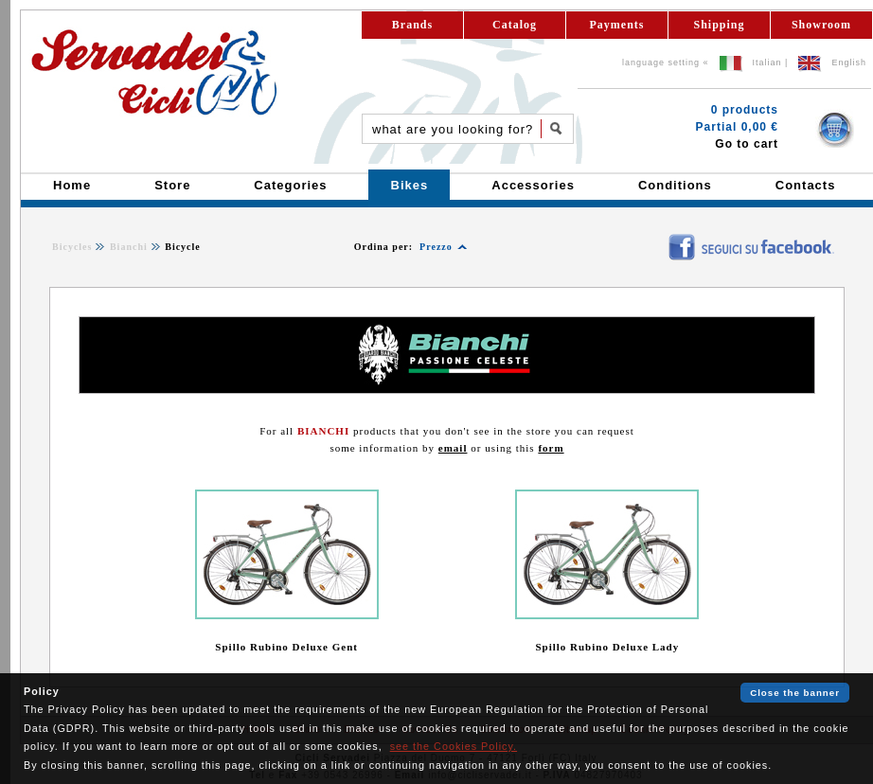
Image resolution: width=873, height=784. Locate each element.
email (453, 448)
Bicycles (72, 246)
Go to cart (746, 144)
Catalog (514, 24)
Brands (412, 24)
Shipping (718, 24)
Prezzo (436, 246)
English (848, 62)
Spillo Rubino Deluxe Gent (286, 646)
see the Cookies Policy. (453, 746)
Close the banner (795, 692)
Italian (767, 62)
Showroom (821, 24)
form (550, 448)
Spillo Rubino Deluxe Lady (607, 646)
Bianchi (129, 246)
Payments (617, 24)
